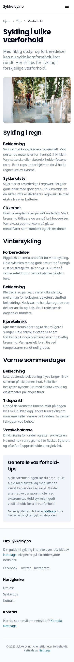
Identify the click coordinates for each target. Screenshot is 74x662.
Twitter (26, 568)
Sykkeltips (10, 594)
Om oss (8, 588)
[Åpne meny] (67, 6)
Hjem (6, 21)
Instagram (41, 568)
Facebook (10, 568)
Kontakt (9, 600)
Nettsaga (50, 511)
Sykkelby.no (13, 6)
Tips (19, 21)
